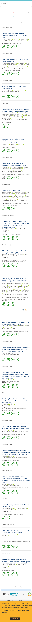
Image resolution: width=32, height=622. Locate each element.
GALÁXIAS (18, 434)
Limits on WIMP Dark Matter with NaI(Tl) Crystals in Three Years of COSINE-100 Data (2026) (14, 35)
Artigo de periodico (7, 27)
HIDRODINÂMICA (21, 261)
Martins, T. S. (22, 325)
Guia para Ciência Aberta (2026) (11, 190)
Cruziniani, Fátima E (22, 66)
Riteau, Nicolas (5, 287)
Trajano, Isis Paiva (20, 195)
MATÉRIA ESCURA (17, 487)
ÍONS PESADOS (13, 261)
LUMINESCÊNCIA (21, 174)
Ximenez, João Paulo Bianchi (15, 116)
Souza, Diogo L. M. (12, 66)
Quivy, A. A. (20, 144)
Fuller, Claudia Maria (19, 193)
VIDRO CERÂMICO (10, 173)
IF (22, 68)
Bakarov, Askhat (17, 170)
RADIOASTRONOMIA (18, 540)
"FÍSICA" (22, 13)
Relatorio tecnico (6, 272)
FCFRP (22, 119)
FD (26, 295)
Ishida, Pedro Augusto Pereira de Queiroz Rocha (12, 254)
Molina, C (15, 90)
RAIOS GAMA (16, 356)
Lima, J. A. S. (22, 90)
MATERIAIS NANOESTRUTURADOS (9, 174)
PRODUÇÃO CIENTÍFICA (23, 203)
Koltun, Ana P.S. (5, 63)
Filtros (4, 13)
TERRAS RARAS (18, 173)
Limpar (29, 12)
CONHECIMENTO (16, 205)
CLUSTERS (23, 434)
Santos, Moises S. (13, 63)
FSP (26, 119)
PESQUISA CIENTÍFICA (7, 205)
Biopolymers (8, 328)
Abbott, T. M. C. (5, 353)
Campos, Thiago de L (6, 90)
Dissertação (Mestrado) (8, 215)
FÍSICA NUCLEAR (10, 260)
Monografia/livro (6, 184)
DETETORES (18, 43)
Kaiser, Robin (25, 285)
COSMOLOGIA (9, 356)
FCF (17, 119)
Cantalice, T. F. (5, 144)
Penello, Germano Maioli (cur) (20, 508)
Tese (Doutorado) (6, 245)
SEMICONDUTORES (10, 147)
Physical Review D (10, 354)
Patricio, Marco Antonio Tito (16, 167)
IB (23, 200)
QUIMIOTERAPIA (10, 70)
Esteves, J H (4, 430)
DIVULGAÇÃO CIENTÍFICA (12, 203)
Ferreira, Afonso (5, 286)
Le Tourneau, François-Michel (13, 290)
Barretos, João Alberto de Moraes (9, 534)
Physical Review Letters (11, 42)
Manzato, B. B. (5, 40)
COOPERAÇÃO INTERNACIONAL (13, 297)
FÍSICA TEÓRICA (19, 514)
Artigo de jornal (6, 103)
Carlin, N (9, 39)
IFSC (23, 171)
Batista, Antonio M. (6, 67)
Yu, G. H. (4, 39)
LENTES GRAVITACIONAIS (12, 408)
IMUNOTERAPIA (17, 70)
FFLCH (11, 200)
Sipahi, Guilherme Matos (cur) (8, 509)
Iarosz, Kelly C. (12, 64)
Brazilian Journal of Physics (12, 68)
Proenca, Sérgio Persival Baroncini (9, 112)
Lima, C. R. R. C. (5, 325)
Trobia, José (21, 63)
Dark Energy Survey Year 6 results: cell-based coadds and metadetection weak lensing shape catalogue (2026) (15, 400)
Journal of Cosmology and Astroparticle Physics (16, 457)
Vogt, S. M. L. (5, 379)
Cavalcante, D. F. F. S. (22, 40)
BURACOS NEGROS (10, 43)
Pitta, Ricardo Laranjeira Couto (8, 564)
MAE (19, 119)
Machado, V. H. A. (24, 39)
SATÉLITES (21, 234)
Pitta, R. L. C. (13, 40)
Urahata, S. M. (13, 144)
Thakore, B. (4, 456)
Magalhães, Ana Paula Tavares (18, 192)
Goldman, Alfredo (6, 192)
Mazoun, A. (4, 484)
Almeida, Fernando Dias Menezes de (15, 291)
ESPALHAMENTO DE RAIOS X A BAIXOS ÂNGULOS (17, 331)
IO (10, 295)
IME (8, 200)
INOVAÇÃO (4, 300)
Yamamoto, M (5, 404)
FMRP (26, 200)
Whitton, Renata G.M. (11, 199)
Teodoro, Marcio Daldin (16, 168)
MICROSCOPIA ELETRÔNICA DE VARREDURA (16, 330)
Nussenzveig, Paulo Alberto (17, 196)
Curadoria (4, 498)
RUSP (16, 200)
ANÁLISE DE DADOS (10, 434)
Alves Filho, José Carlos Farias (17, 287)
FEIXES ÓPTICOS (10, 540)
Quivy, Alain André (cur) (7, 508)
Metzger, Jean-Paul (19, 289)
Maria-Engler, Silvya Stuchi (19, 115)
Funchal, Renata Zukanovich (16, 114)
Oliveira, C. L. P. (7, 327)
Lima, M (11, 353)
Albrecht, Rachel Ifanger (7, 283)
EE (14, 200)
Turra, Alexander (17, 283)
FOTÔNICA (24, 173)
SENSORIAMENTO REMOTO (12, 234)
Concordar (15, 618)
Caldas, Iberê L (20, 64)
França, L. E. (15, 39)
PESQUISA (8, 122)
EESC (8, 119)
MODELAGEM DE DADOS (14, 541)
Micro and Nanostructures (11, 146)
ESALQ (21, 295)
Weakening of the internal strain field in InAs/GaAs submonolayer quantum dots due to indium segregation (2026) (15, 141)
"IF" (10, 13)
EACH (15, 91)
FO (21, 200)
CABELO (4, 331)
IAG (18, 91)
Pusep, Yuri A (5, 167)
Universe (7, 91)
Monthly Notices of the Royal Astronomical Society (17, 405)
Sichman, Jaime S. (13, 286)
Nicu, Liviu (27, 291)
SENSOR (28, 174)
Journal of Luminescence (11, 171)
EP (11, 119)
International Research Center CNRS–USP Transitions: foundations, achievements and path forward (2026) (14, 280)
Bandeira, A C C (14, 325)
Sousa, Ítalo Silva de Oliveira (8, 228)
